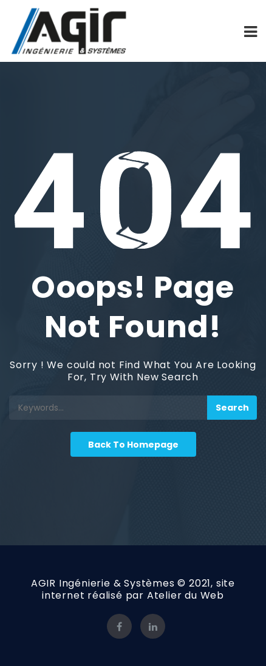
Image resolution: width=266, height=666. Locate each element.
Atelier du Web (185, 595)
